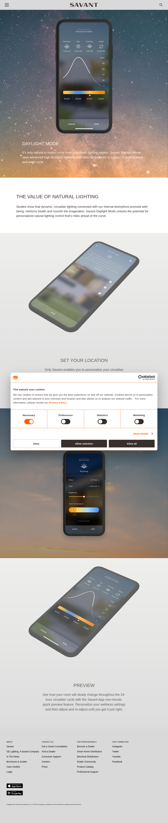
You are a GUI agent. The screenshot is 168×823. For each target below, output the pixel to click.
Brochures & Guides (17, 761)
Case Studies (13, 766)
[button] (7, 5)
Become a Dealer (86, 746)
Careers (46, 761)
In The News (13, 756)
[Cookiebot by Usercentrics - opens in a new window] (140, 377)
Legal (9, 771)
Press (45, 766)
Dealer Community (86, 761)
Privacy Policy (58, 402)
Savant (10, 746)
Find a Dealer (48, 751)
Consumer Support (51, 756)
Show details (140, 433)
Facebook (117, 761)
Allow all (132, 443)
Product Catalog (85, 766)
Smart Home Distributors (89, 751)
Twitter (115, 751)
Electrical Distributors (87, 756)
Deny (36, 443)
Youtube (116, 756)
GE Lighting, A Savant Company (23, 751)
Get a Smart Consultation (54, 746)
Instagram (117, 746)
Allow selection (84, 443)
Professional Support (87, 771)
